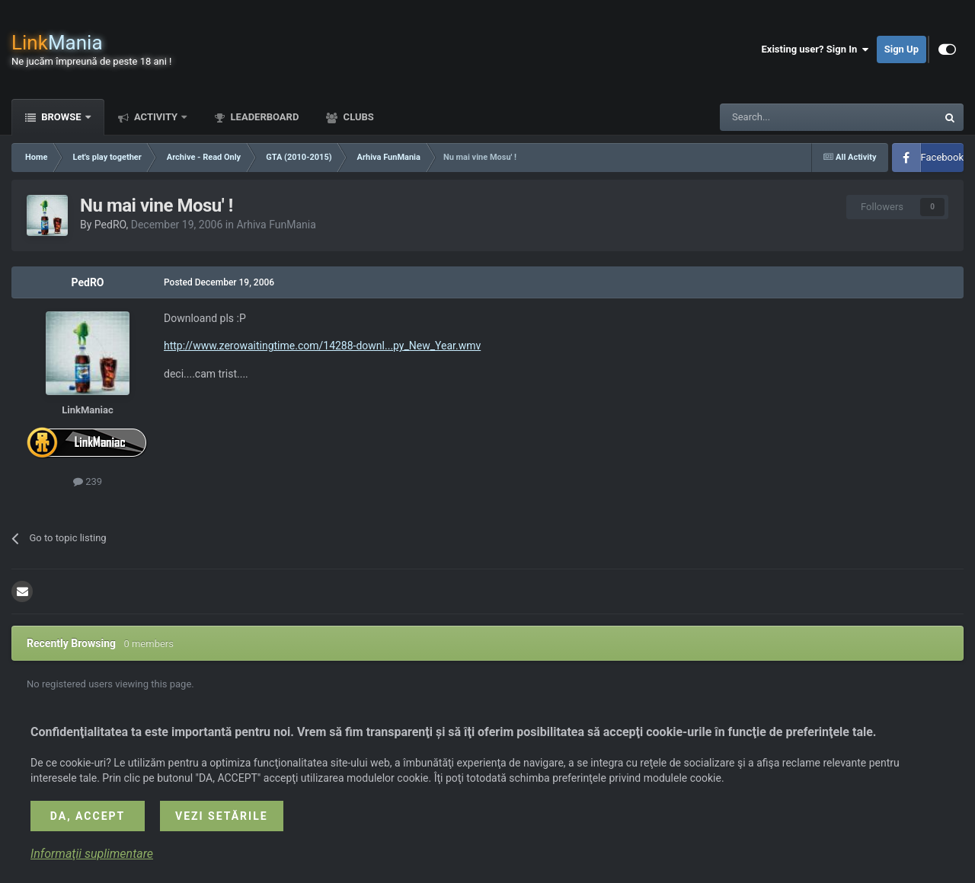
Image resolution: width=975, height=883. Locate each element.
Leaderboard (263, 117)
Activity (156, 117)
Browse (61, 117)
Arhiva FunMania (275, 224)
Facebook (942, 157)
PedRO (110, 224)
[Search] (792, 117)
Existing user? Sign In (815, 49)
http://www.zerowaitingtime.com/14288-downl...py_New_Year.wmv (322, 345)
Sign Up (901, 49)
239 (87, 481)
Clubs (356, 117)
